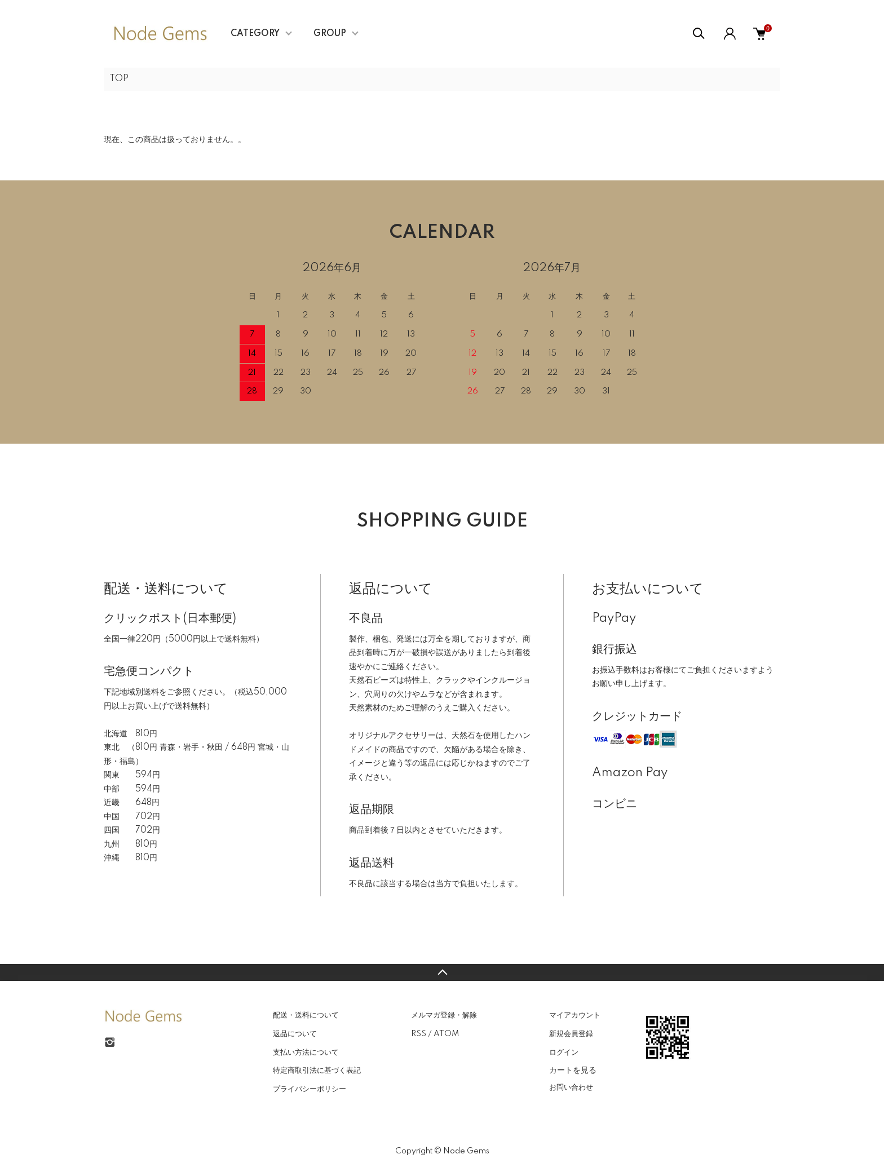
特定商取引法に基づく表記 (317, 1070)
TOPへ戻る (442, 972)
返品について (295, 1034)
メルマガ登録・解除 (444, 1015)
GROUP (329, 33)
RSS (418, 1034)
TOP (119, 78)
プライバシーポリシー (309, 1089)
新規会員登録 (571, 1034)
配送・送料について (306, 1015)
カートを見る (572, 1069)
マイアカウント (574, 1015)
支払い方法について (306, 1052)
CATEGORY (255, 33)
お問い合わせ (571, 1087)
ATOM (446, 1034)
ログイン (563, 1052)
